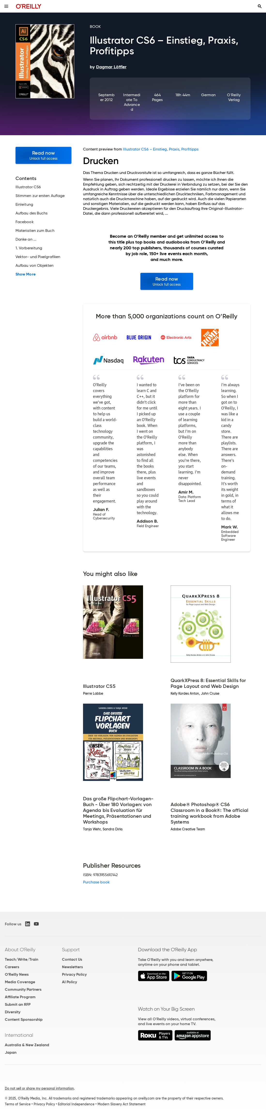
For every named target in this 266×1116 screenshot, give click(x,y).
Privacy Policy (74, 974)
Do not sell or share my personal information (39, 1088)
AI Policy (69, 981)
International (19, 1035)
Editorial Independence (76, 1104)
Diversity (12, 1011)
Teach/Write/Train (21, 959)
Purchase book (96, 882)
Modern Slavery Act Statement (121, 1104)
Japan (10, 1052)
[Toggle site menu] (6, 6)
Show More (25, 274)
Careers (12, 966)
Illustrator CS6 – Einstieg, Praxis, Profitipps (160, 149)
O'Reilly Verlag (234, 97)
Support (71, 949)
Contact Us (72, 959)
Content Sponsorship (24, 1019)
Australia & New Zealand (27, 1044)
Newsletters (72, 966)
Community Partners (23, 989)
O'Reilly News (17, 974)
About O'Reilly (20, 949)
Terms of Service (17, 1104)
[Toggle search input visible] (260, 6)
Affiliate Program (20, 996)
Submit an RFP (17, 1004)
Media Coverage (20, 981)
